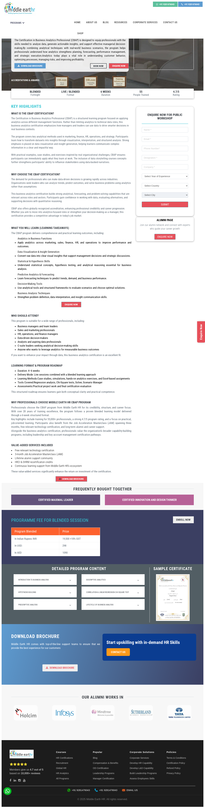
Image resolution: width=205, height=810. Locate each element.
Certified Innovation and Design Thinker (149, 499)
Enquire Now (118, 66)
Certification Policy (176, 763)
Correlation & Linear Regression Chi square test (112, 592)
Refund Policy (173, 768)
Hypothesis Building (44, 592)
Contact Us (170, 22)
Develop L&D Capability (141, 768)
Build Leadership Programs (143, 773)
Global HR (61, 768)
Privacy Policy (173, 773)
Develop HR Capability (141, 763)
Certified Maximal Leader (55, 499)
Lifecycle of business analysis (112, 605)
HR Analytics (62, 773)
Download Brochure (30, 66)
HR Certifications (64, 758)
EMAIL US (130, 790)
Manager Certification (103, 778)
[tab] (45, 579)
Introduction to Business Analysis (44, 580)
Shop (80, 33)
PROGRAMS (15, 22)
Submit (165, 204)
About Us (91, 22)
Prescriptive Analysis (44, 605)
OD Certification (101, 768)
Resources (120, 22)
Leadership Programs (103, 773)
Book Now (98, 66)
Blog (106, 22)
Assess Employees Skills (142, 778)
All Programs (62, 778)
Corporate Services (145, 22)
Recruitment (62, 763)
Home (77, 22)
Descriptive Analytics (112, 580)
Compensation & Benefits (105, 763)
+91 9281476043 (165, 4)
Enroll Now (183, 519)
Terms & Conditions (176, 758)
